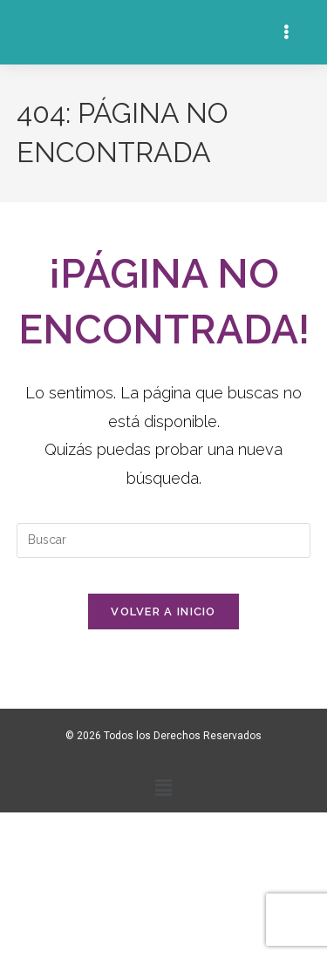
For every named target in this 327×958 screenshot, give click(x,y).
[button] (163, 787)
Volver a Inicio (163, 611)
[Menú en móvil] (289, 32)
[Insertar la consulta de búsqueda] (164, 540)
